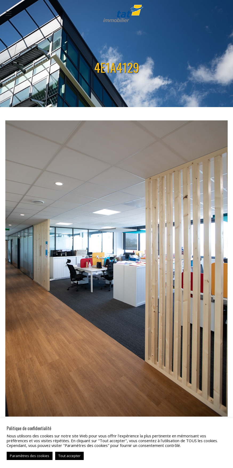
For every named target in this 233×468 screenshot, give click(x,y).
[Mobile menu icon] (8, 13)
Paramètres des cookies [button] (29, 455)
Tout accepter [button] (69, 455)
